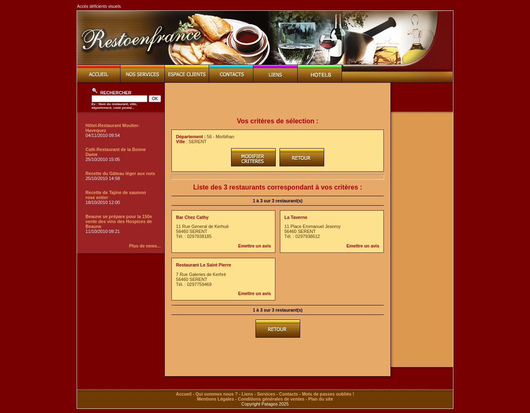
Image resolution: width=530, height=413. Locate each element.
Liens (247, 393)
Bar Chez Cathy (192, 217)
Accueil (184, 393)
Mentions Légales (215, 398)
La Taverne (295, 217)
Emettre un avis (254, 245)
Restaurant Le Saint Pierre (203, 264)
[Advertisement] (278, 100)
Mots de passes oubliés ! (328, 393)
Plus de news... (145, 245)
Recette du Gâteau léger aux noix (120, 173)
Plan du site (320, 398)
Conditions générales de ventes (271, 398)
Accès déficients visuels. (99, 6)
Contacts (288, 393)
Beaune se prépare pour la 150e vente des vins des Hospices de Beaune (119, 221)
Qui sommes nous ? (216, 393)
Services (266, 393)
